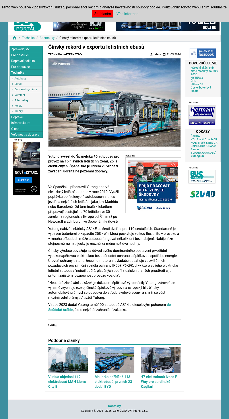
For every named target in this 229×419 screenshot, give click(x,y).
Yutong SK (197, 156)
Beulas (195, 149)
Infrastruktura (20, 123)
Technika (28, 38)
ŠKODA (195, 136)
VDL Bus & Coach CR (204, 139)
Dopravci (17, 117)
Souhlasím (102, 14)
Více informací (127, 14)
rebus (155, 54)
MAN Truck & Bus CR (204, 142)
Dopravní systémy (25, 89)
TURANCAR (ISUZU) (203, 152)
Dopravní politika (23, 61)
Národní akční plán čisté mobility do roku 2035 (204, 71)
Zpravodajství (20, 49)
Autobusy (20, 78)
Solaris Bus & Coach (203, 146)
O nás (15, 129)
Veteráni (19, 95)
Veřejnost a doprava (25, 135)
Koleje (18, 105)
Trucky (18, 111)
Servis (18, 83)
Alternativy (46, 38)
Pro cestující (20, 55)
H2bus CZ (197, 84)
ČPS (193, 81)
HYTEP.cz (197, 77)
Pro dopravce (20, 67)
